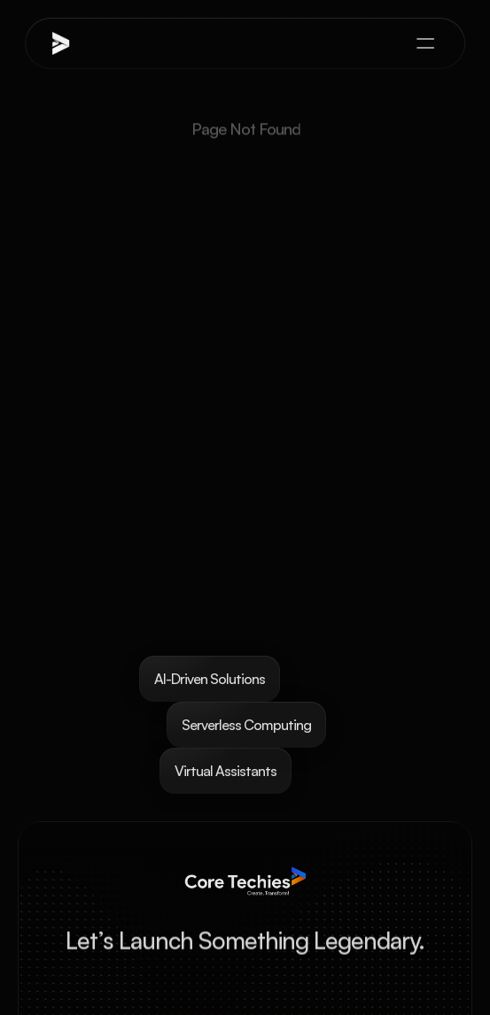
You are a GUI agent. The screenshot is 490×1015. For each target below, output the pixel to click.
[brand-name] (92, 43)
